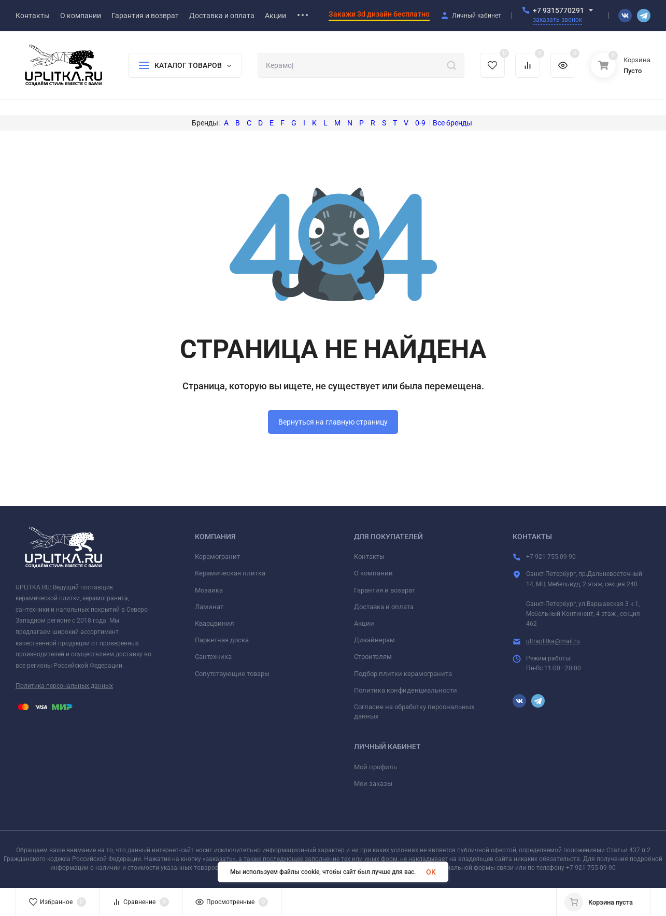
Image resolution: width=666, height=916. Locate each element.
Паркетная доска (222, 640)
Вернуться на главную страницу (333, 422)
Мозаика (209, 590)
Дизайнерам (374, 640)
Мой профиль (375, 767)
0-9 (420, 123)
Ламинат (209, 607)
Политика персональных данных (64, 685)
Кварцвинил (214, 623)
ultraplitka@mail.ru (553, 641)
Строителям (373, 656)
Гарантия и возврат (384, 590)
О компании (373, 573)
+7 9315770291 (558, 10)
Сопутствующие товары (232, 674)
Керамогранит (217, 556)
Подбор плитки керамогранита (403, 674)
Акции (364, 623)
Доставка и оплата (384, 607)
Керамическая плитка (230, 573)
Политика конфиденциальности (405, 690)
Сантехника (213, 656)
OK (431, 872)
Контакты (369, 556)
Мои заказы (373, 783)
